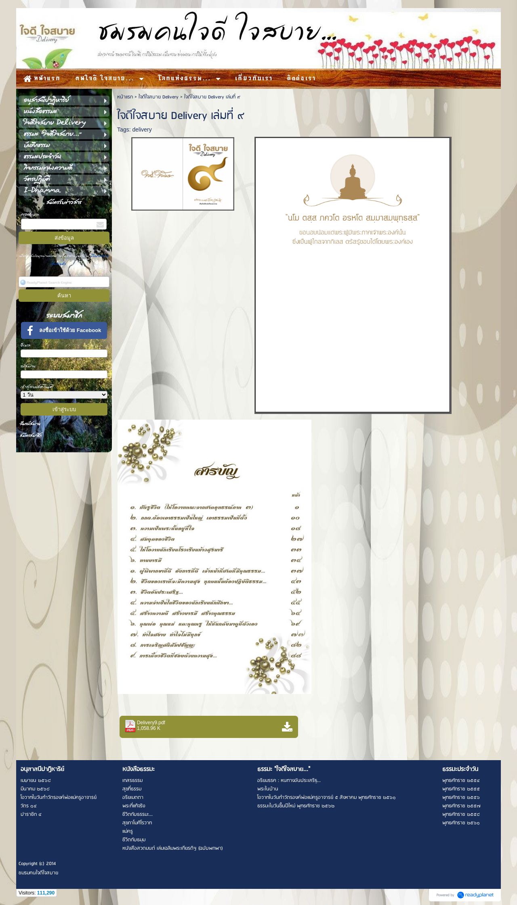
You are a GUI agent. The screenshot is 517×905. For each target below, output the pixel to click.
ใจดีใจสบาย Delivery (159, 97)
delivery (141, 129)
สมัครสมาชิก (31, 435)
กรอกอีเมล (30, 214)
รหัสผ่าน (28, 366)
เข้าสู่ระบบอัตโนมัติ (37, 387)
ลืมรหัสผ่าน (30, 424)
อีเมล (25, 345)
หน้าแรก (125, 97)
